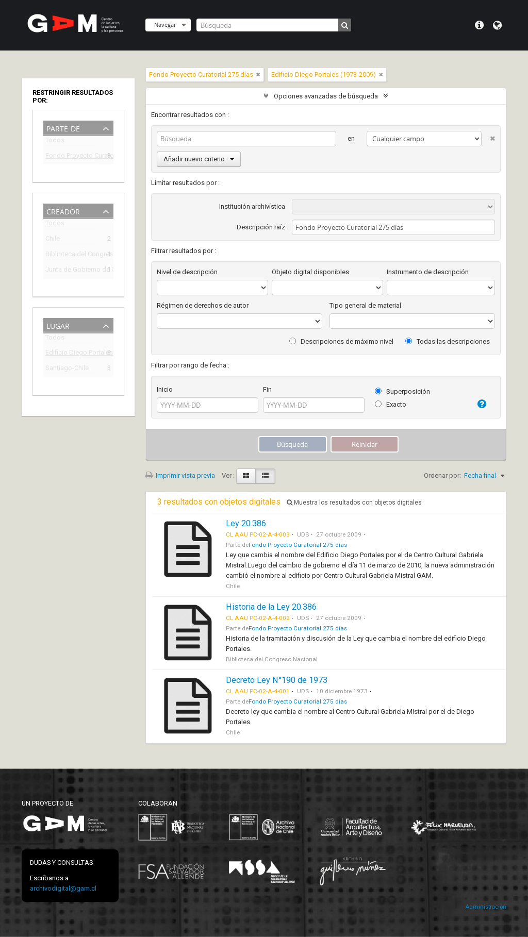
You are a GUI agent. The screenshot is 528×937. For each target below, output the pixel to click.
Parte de (63, 128)
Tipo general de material (365, 305)
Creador (63, 210)
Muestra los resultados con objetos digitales (354, 502)
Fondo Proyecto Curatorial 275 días (71, 157)
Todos (54, 142)
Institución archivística (252, 206)
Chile (52, 240)
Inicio (165, 389)
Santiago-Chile (67, 369)
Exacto (390, 404)
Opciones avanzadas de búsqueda (326, 96)
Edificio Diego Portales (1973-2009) (71, 353)
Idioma (497, 25)
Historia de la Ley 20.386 (271, 607)
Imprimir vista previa (180, 475)
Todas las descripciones (447, 341)
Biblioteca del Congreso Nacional (71, 255)
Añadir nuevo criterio (198, 159)
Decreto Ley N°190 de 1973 (276, 680)
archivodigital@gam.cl (63, 888)
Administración (485, 906)
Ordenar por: (442, 475)
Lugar (58, 325)
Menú (479, 25)
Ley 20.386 (246, 523)
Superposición (402, 391)
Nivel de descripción (187, 272)
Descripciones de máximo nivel (341, 341)
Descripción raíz (261, 227)
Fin (267, 389)
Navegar (165, 24)
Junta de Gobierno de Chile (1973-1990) (71, 270)
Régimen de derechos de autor (203, 305)
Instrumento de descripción (428, 272)
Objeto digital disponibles (310, 272)
